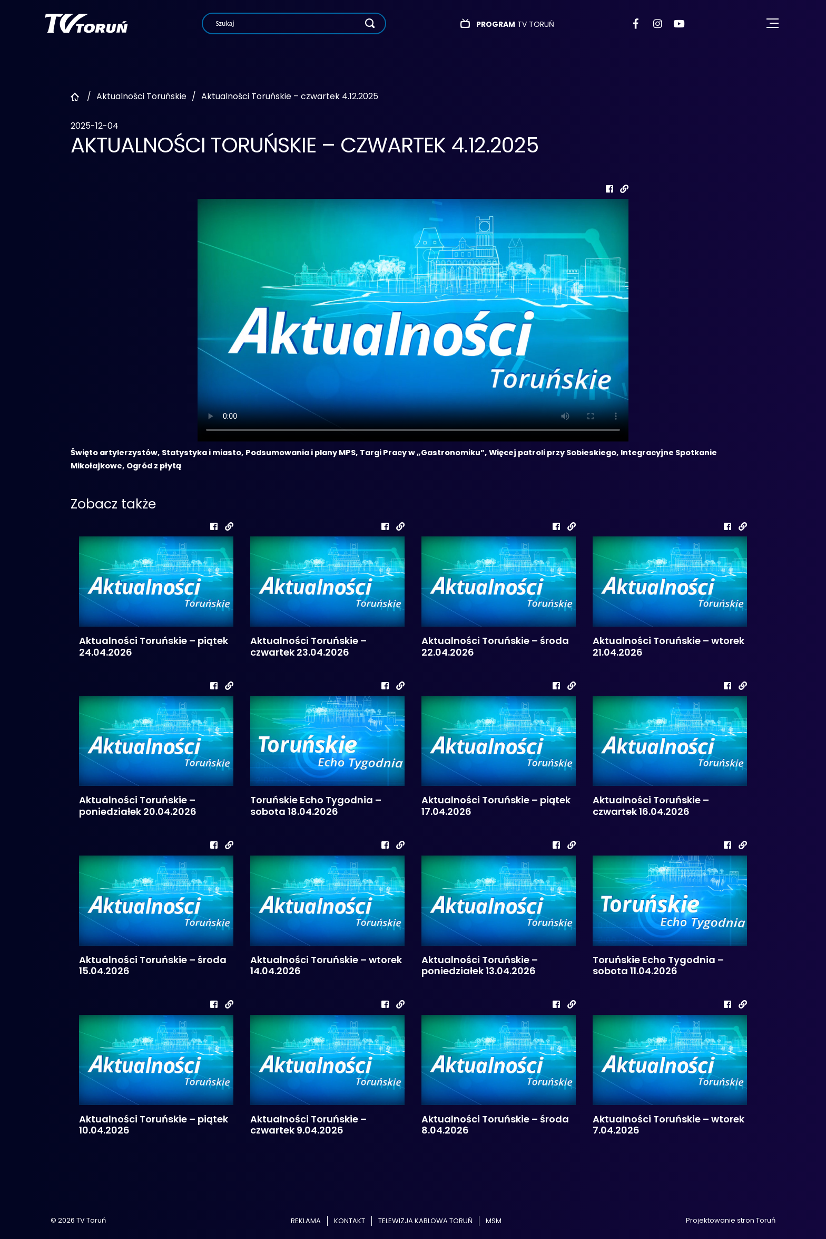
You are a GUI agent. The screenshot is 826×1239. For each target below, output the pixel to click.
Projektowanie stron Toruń (730, 1220)
